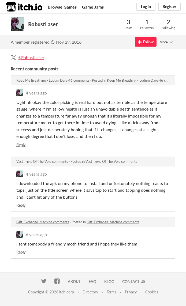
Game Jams (93, 6)
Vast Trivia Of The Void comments (42, 161)
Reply (20, 144)
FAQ (92, 281)
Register (169, 6)
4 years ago (36, 92)
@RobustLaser (31, 57)
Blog (109, 281)
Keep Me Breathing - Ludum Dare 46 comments (53, 80)
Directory (90, 292)
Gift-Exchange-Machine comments (42, 222)
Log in (146, 6)
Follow (146, 42)
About (74, 281)
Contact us (133, 281)
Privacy (131, 292)
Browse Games (62, 6)
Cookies (151, 292)
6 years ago (36, 234)
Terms (111, 292)
